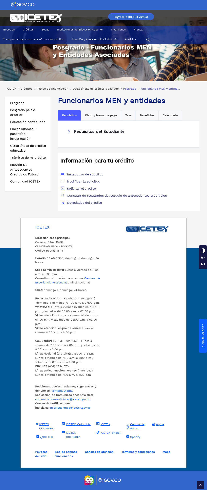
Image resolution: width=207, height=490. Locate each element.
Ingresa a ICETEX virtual (131, 17)
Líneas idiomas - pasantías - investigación (23, 134)
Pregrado (17, 103)
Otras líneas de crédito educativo (28, 148)
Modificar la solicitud (83, 181)
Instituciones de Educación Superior (80, 29)
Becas (45, 29)
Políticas (41, 451)
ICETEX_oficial (107, 432)
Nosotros (9, 29)
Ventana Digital (62, 390)
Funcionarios (64, 456)
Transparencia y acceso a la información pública (33, 39)
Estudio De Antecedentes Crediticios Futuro (24, 169)
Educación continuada (27, 122)
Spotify (132, 437)
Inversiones (118, 29)
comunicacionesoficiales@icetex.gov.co (62, 399)
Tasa (128, 115)
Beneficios (147, 115)
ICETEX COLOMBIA (44, 426)
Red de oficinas (66, 451)
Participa (130, 39)
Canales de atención (99, 451)
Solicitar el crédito (81, 188)
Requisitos (69, 115)
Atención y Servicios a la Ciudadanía (94, 39)
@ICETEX (44, 437)
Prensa (138, 29)
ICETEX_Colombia (76, 424)
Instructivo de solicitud (85, 174)
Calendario (170, 115)
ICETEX (102, 424)
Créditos (28, 29)
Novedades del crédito (84, 203)
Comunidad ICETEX (25, 181)
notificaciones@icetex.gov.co (70, 407)
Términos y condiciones (138, 451)
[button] (128, 131)
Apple (157, 424)
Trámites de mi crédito (28, 157)
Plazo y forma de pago (101, 115)
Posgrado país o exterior (22, 112)
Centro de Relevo (134, 426)
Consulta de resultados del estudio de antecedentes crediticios (117, 195)
